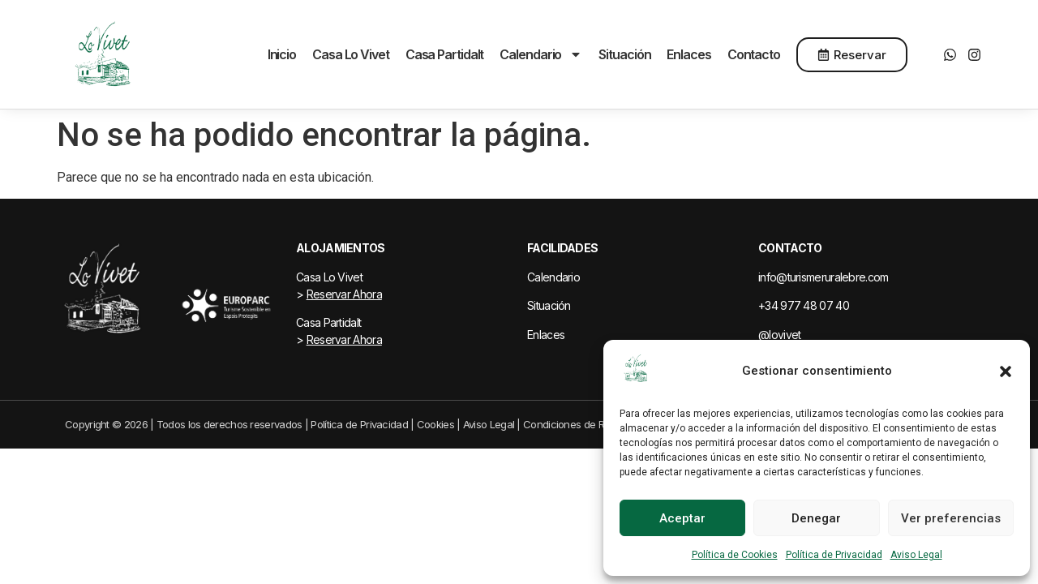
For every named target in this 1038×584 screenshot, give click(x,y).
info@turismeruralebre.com (823, 277)
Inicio (282, 54)
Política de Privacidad (834, 554)
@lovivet (779, 334)
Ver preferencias (951, 518)
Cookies (435, 424)
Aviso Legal (916, 554)
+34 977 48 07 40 (803, 305)
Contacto (753, 54)
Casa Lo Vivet (350, 54)
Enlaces (688, 54)
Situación (624, 54)
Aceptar (682, 518)
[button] (1005, 371)
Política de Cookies (735, 554)
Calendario (541, 54)
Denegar (816, 518)
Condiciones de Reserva (579, 424)
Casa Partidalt (444, 54)
